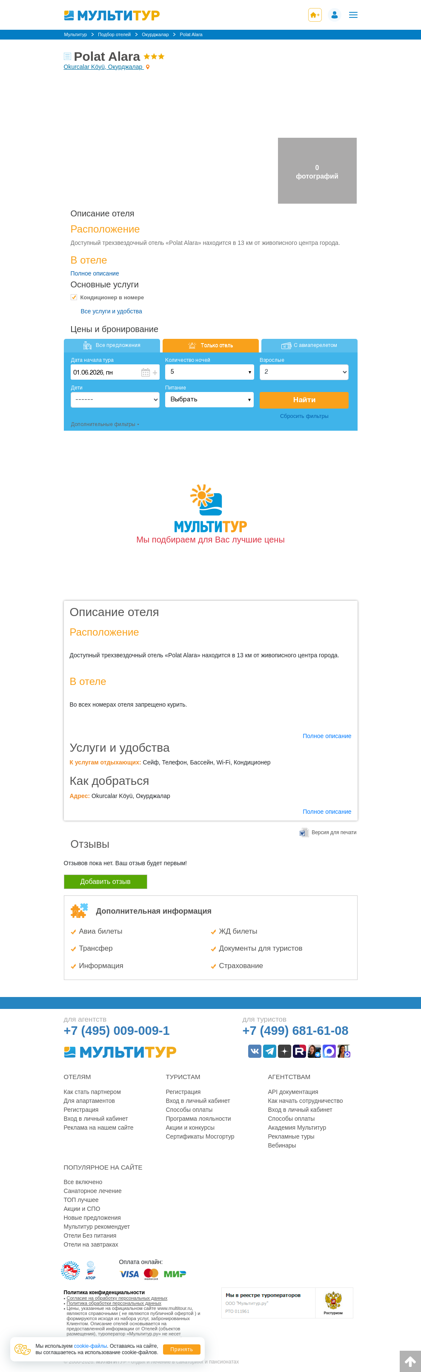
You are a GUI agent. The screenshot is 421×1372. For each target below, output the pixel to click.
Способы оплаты (189, 1109)
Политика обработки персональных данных (114, 1303)
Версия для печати (334, 832)
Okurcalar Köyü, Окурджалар (104, 66)
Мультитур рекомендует (97, 1226)
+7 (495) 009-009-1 (117, 1030)
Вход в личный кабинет (96, 1118)
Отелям (77, 1076)
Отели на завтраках (91, 1244)
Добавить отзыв (105, 881)
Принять (181, 1349)
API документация (293, 1091)
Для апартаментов (89, 1100)
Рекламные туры (291, 1136)
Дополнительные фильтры (103, 424)
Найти (304, 400)
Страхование (241, 966)
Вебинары (282, 1145)
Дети (77, 388)
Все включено (83, 1182)
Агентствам (289, 1076)
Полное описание (95, 273)
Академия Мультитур (297, 1127)
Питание (175, 388)
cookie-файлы (90, 1346)
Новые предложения (92, 1217)
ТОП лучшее (81, 1199)
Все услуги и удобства (111, 311)
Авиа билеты (101, 931)
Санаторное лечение (93, 1190)
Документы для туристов (261, 948)
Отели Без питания (90, 1235)
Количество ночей (187, 360)
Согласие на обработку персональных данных (117, 1298)
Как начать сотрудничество (305, 1100)
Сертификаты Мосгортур (200, 1136)
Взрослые (272, 360)
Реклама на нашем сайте (99, 1127)
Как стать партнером (92, 1091)
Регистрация (81, 1109)
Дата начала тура (92, 360)
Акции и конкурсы (190, 1127)
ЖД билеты (238, 931)
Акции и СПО (82, 1208)
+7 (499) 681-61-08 (296, 1030)
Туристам (183, 1076)
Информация (101, 966)
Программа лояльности (198, 1118)
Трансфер (96, 948)
